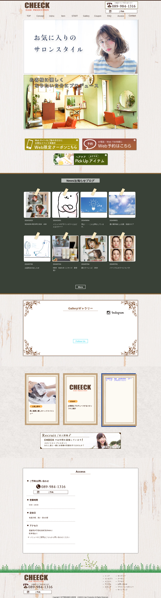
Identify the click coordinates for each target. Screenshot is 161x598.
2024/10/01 (57, 220)
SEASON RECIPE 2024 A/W (36, 224)
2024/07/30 (29, 264)
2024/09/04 (85, 220)
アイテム (108, 584)
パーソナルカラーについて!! (120, 268)
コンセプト (109, 578)
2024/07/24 (57, 264)
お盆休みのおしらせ (32, 268)
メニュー (108, 581)
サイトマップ (122, 589)
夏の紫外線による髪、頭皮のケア (122, 224)
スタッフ (108, 586)
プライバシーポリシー (126, 586)
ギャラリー (122, 575)
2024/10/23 (29, 220)
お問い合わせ (122, 584)
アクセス (121, 581)
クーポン (121, 578)
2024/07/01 (114, 264)
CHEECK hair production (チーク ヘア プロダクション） (119, 379)
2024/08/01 (114, 220)
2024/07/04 (85, 264)
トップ (107, 575)
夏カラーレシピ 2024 (90, 268)
